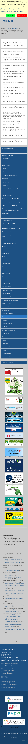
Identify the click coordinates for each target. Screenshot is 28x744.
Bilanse (3, 276)
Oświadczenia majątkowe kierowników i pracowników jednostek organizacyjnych (11, 227)
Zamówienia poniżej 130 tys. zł (9, 243)
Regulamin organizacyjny (7, 256)
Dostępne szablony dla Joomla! (8, 736)
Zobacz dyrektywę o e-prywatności (8, 9)
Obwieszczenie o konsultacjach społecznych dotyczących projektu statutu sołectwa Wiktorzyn (13, 142)
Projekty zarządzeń (6, 182)
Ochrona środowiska (6, 310)
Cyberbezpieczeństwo (7, 323)
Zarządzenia (5, 178)
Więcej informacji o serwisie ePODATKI (14, 456)
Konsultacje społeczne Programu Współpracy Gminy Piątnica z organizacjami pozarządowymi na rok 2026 (14, 78)
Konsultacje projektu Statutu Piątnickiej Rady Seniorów (13, 83)
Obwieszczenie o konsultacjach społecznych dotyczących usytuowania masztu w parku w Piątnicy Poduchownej (13, 108)
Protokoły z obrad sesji (7, 195)
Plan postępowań (6, 250)
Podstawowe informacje (7, 148)
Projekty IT (4, 326)
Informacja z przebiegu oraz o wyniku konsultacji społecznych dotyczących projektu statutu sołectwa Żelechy (14, 123)
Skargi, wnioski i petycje (7, 313)
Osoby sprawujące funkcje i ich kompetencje (12, 260)
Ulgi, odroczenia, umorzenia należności (11, 280)
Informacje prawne (6, 353)
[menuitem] (7, 19)
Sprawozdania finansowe (8, 270)
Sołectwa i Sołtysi (6, 158)
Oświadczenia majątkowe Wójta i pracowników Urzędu (12, 235)
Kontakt (3, 675)
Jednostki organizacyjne (7, 155)
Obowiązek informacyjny (7, 673)
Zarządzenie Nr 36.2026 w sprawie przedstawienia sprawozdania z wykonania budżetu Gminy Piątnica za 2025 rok (14, 629)
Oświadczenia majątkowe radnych (9, 231)
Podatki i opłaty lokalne (7, 290)
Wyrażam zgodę (10, 15)
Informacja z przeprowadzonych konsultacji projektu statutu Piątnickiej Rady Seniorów (13, 72)
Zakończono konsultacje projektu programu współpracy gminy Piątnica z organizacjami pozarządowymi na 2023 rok (13, 89)
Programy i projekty (6, 357)
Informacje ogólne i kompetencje (9, 175)
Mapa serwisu (4, 676)
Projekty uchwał (5, 213)
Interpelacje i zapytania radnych (9, 205)
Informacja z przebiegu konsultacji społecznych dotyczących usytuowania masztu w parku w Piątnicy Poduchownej (14, 101)
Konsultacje (4, 316)
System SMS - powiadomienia (8, 687)
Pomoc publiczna (6, 283)
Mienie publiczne (6, 273)
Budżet (3, 266)
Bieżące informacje (6, 165)
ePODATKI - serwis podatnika (8, 686)
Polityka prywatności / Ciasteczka (9, 668)
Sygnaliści (4, 340)
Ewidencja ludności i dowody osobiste (10, 300)
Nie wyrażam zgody (22, 15)
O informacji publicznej (7, 347)
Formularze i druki (6, 293)
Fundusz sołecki (5, 306)
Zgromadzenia (5, 333)
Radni (3, 192)
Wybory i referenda (6, 303)
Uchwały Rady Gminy (6, 217)
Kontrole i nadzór (6, 336)
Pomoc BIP (4, 350)
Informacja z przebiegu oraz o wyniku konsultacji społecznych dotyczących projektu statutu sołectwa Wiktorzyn (14, 129)
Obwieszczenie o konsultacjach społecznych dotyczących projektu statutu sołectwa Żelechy (13, 135)
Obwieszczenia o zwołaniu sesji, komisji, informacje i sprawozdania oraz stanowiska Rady (14, 209)
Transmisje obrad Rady (7, 220)
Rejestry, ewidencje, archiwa (8, 330)
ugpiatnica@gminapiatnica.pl (11, 659)
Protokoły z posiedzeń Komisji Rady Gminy (11, 198)
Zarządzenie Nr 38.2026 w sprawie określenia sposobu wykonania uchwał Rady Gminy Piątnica (13, 624)
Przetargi (4, 246)
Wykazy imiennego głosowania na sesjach (11, 202)
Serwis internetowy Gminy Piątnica (9, 663)
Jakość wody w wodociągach (8, 296)
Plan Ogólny (4, 320)
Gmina (3, 152)
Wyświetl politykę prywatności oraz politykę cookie (11, 8)
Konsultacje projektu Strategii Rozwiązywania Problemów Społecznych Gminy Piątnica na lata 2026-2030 (14, 59)
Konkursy (4, 168)
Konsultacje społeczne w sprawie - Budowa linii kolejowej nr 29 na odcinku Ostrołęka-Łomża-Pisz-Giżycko (13, 95)
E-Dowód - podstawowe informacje (9, 684)
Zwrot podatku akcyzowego (8, 681)
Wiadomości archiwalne (7, 362)
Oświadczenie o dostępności (8, 670)
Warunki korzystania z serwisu (8, 672)
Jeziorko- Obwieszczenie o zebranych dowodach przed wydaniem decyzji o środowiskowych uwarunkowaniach (13, 560)
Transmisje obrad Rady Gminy (8, 683)
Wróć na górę (23, 740)
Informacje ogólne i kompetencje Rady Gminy (12, 188)
